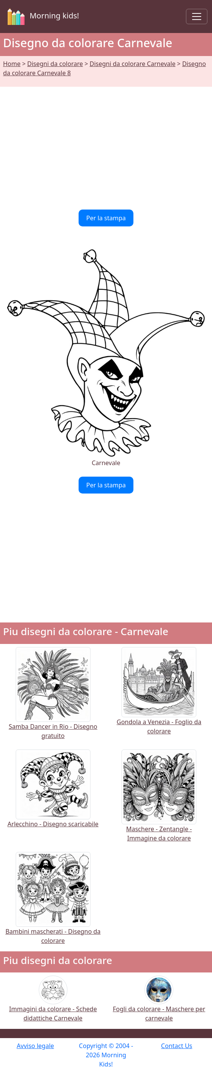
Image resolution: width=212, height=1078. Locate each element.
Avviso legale (35, 1046)
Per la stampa (106, 218)
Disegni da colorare (55, 63)
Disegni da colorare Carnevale (133, 63)
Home (12, 63)
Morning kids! (42, 16)
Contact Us (176, 1046)
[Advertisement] (106, 143)
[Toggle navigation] (196, 16)
